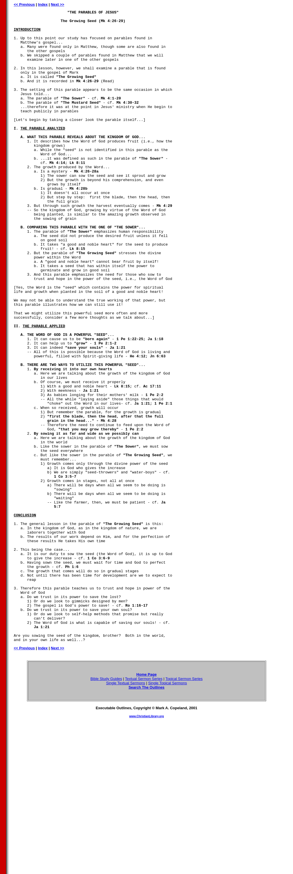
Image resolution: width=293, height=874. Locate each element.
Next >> (57, 4)
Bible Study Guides (106, 805)
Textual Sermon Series (144, 805)
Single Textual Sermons (125, 809)
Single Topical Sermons (167, 809)
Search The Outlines (146, 814)
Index (43, 4)
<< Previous (24, 4)
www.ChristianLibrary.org (146, 842)
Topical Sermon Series (184, 805)
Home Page (146, 801)
